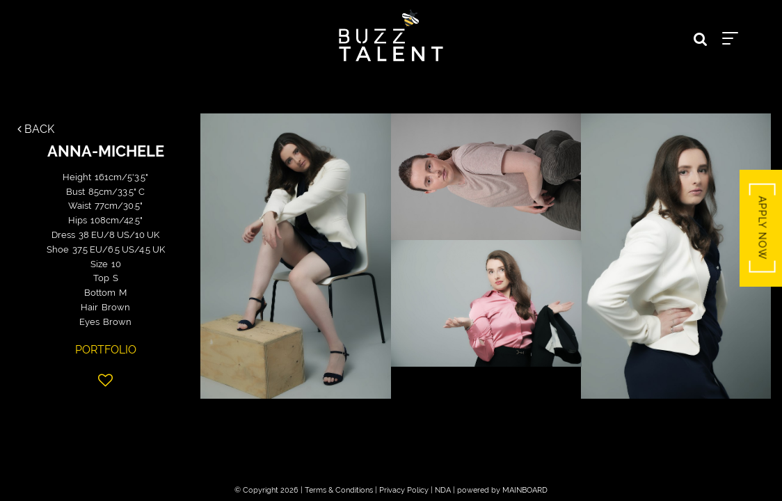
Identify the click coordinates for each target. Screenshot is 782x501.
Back (35, 129)
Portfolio (105, 349)
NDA (443, 490)
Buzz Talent (391, 35)
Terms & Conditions (339, 490)
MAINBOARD (525, 490)
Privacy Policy (404, 490)
